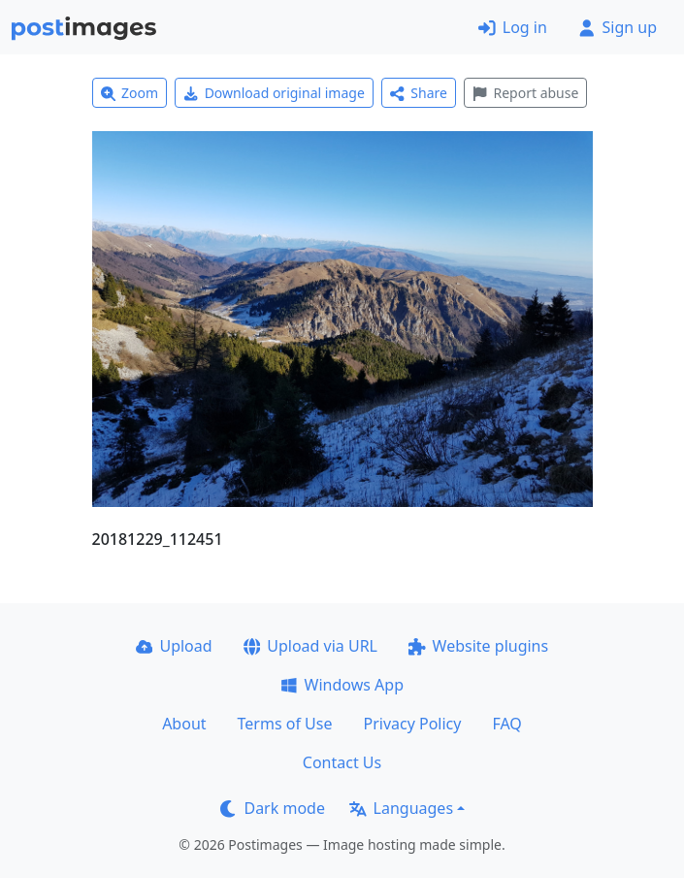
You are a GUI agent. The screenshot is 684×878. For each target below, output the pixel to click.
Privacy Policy (412, 723)
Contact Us (342, 762)
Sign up (617, 27)
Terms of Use (285, 723)
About (184, 723)
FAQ (506, 723)
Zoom (130, 93)
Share (418, 93)
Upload (174, 646)
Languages (401, 808)
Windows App (342, 684)
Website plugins (478, 646)
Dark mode (272, 808)
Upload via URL (310, 646)
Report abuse (525, 93)
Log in (512, 27)
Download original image (274, 93)
